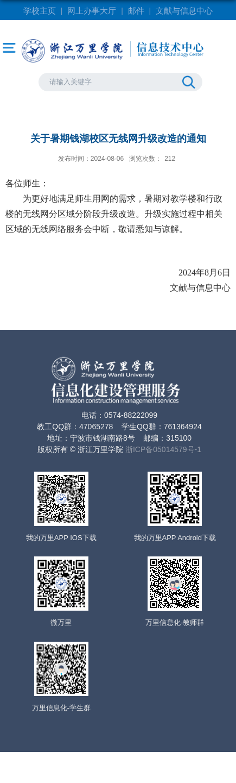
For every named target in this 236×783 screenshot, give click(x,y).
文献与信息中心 (184, 10)
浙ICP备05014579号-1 (163, 449)
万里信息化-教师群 (174, 622)
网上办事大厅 (91, 10)
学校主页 (39, 10)
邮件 (136, 10)
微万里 (61, 622)
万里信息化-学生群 (61, 708)
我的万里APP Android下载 (175, 538)
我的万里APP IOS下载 (61, 538)
